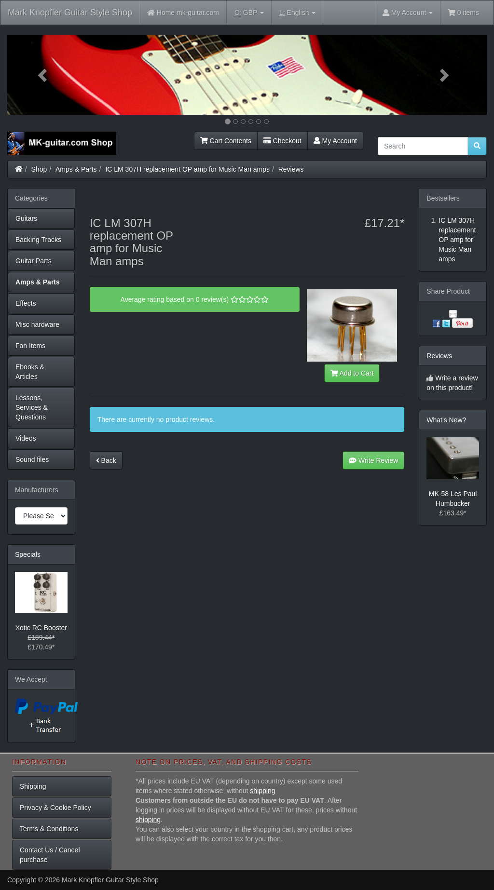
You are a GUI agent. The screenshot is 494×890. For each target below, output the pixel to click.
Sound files (32, 459)
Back (106, 460)
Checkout (282, 141)
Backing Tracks (38, 239)
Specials (28, 554)
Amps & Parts (76, 169)
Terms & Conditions (49, 829)
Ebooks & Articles (29, 371)
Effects (25, 303)
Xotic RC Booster (41, 628)
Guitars (26, 218)
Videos (25, 438)
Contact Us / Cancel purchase (50, 854)
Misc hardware (37, 324)
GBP (249, 13)
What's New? (446, 420)
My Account (335, 141)
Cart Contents (225, 141)
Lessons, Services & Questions (31, 407)
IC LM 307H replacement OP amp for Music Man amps (187, 169)
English (297, 13)
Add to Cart (352, 373)
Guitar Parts (33, 261)
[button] (43, 75)
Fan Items (30, 346)
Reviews (291, 169)
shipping (262, 791)
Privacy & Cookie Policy (55, 807)
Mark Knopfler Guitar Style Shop (70, 12)
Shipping (33, 786)
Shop (39, 169)
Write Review (373, 460)
